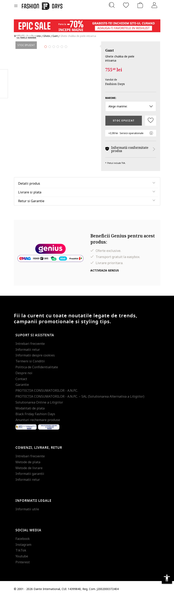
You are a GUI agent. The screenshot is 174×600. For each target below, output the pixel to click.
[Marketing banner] (87, 24)
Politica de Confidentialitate (36, 370)
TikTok (20, 553)
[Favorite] (125, 5)
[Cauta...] (111, 5)
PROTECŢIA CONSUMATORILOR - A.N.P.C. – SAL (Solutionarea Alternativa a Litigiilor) (79, 399)
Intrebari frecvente (30, 346)
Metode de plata (27, 465)
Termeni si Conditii (30, 364)
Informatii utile (27, 512)
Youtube (21, 559)
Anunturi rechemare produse (37, 423)
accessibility (167, 578)
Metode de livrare (29, 471)
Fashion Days (115, 84)
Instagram (23, 547)
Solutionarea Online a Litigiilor (39, 405)
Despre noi (23, 376)
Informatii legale (33, 503)
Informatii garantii (29, 477)
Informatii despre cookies (35, 358)
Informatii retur (27, 352)
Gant (109, 50)
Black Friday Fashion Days (35, 417)
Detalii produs (29, 186)
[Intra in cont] (154, 5)
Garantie (22, 388)
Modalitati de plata (30, 411)
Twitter (4, 92)
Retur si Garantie (31, 204)
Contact (21, 382)
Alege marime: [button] (130, 106)
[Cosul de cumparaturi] (140, 5)
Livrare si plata (29, 195)
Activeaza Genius (104, 274)
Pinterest (22, 565)
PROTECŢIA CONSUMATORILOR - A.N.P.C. (46, 393)
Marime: (110, 98)
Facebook (22, 541)
